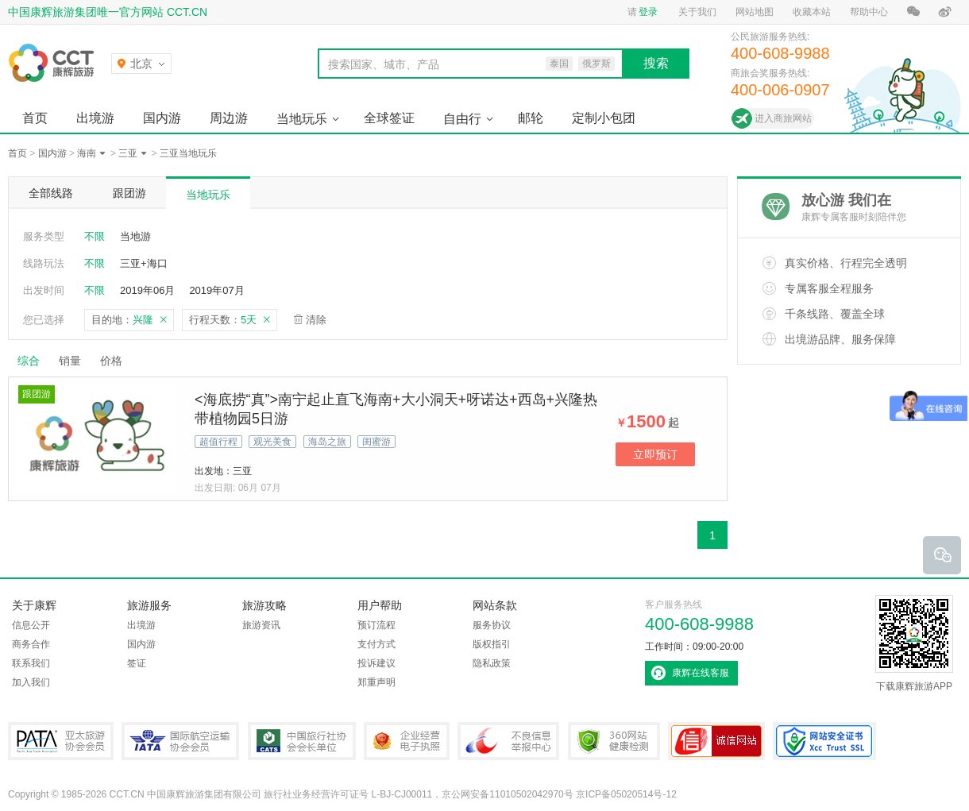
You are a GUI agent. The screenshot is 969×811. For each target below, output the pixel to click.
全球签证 (389, 118)
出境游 (95, 118)
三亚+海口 (144, 263)
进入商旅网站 (783, 118)
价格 (117, 360)
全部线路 (51, 193)
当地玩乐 (301, 119)
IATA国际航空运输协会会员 (180, 741)
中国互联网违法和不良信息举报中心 (508, 741)
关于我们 (697, 11)
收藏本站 (812, 11)
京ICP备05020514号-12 (626, 794)
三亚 (127, 153)
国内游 (162, 118)
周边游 (229, 118)
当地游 (135, 236)
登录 (648, 11)
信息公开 (31, 625)
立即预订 (655, 454)
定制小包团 (603, 118)
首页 (35, 118)
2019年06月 (147, 290)
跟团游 (129, 193)
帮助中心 (869, 11)
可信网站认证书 (716, 741)
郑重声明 (376, 682)
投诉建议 (376, 663)
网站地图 (754, 11)
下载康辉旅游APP (914, 643)
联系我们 (31, 663)
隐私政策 (492, 663)
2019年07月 (216, 290)
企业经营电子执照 (407, 741)
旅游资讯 (261, 625)
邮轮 (530, 118)
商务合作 (31, 644)
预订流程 (376, 625)
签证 (136, 663)
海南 (86, 153)
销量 (70, 360)
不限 (94, 236)
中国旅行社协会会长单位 (302, 741)
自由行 (462, 119)
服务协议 (492, 625)
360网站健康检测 (614, 741)
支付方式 (376, 644)
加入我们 (31, 682)
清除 (316, 320)
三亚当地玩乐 (188, 153)
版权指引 (492, 644)
